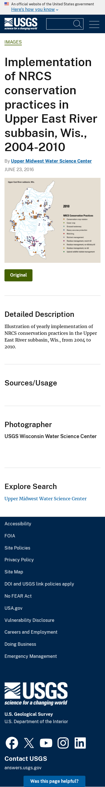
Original (18, 275)
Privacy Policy (19, 559)
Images (13, 42)
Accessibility (17, 523)
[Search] (77, 24)
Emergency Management (30, 656)
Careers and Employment (30, 632)
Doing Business (20, 644)
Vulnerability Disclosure (29, 620)
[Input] (64, 24)
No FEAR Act (18, 596)
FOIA (9, 536)
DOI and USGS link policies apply (39, 584)
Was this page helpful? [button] (54, 781)
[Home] (20, 28)
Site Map (13, 572)
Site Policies (17, 548)
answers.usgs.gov (22, 767)
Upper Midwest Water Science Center (51, 161)
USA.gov (13, 608)
